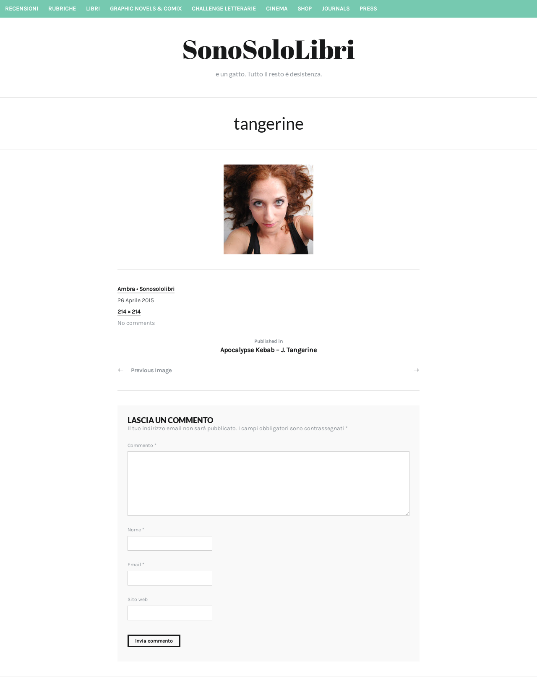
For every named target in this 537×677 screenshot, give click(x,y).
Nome (136, 530)
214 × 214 (129, 311)
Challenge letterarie (224, 8)
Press (368, 8)
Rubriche (62, 8)
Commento (142, 445)
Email (136, 564)
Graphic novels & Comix (146, 8)
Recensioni (21, 8)
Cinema (276, 8)
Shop (304, 8)
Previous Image (151, 370)
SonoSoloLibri (268, 48)
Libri (93, 8)
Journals (335, 8)
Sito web (138, 599)
